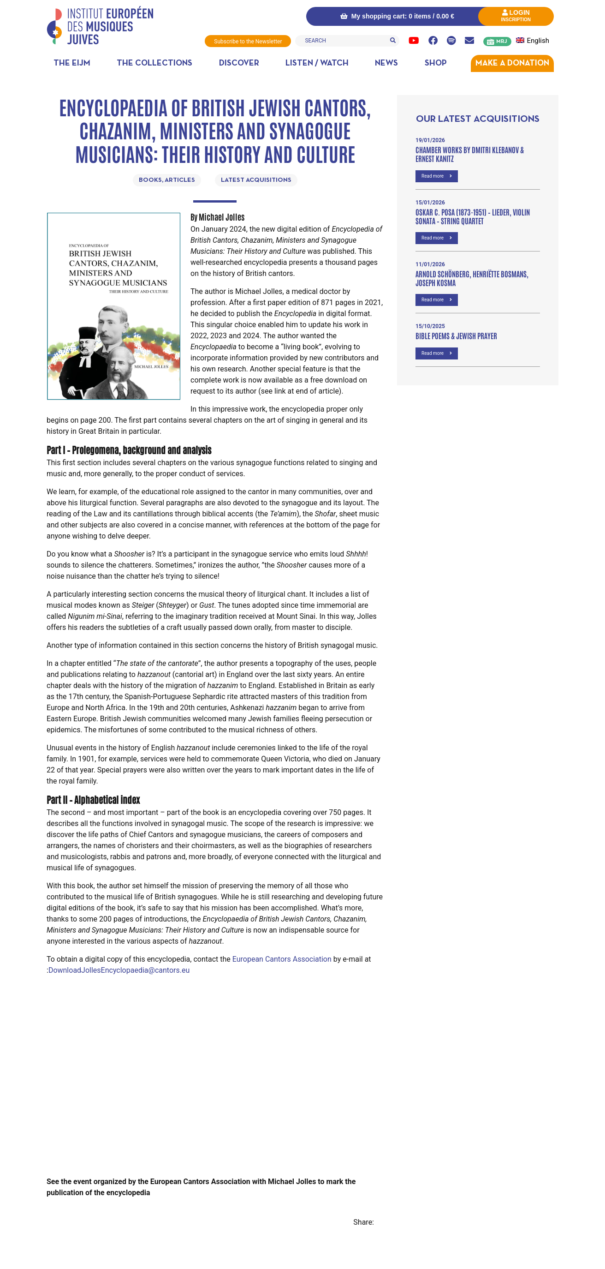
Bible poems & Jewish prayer (456, 335)
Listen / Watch (317, 63)
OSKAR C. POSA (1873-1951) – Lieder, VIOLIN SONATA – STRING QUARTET (472, 216)
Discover (239, 63)
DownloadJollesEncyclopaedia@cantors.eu (119, 969)
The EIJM (71, 63)
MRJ (501, 41)
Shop (436, 63)
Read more (436, 175)
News (386, 63)
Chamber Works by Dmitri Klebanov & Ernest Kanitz (469, 153)
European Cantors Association (282, 958)
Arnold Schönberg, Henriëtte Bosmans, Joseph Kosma (471, 278)
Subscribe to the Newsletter (247, 41)
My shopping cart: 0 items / (395, 16)
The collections (154, 63)
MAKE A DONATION (512, 63)
